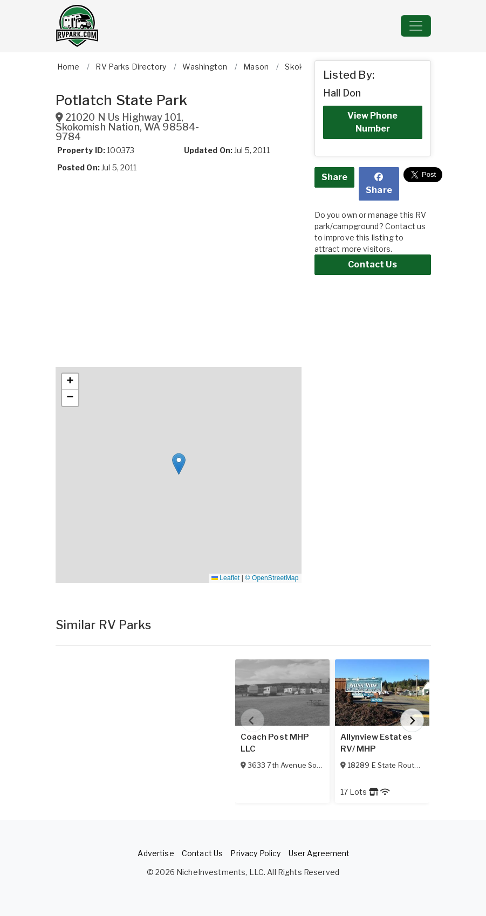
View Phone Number (372, 122)
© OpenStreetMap (272, 578)
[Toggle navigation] (416, 26)
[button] (179, 464)
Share (334, 177)
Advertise (156, 853)
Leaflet (225, 578)
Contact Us (372, 264)
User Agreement (319, 853)
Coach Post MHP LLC (275, 743)
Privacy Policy (255, 853)
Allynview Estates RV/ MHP (376, 743)
